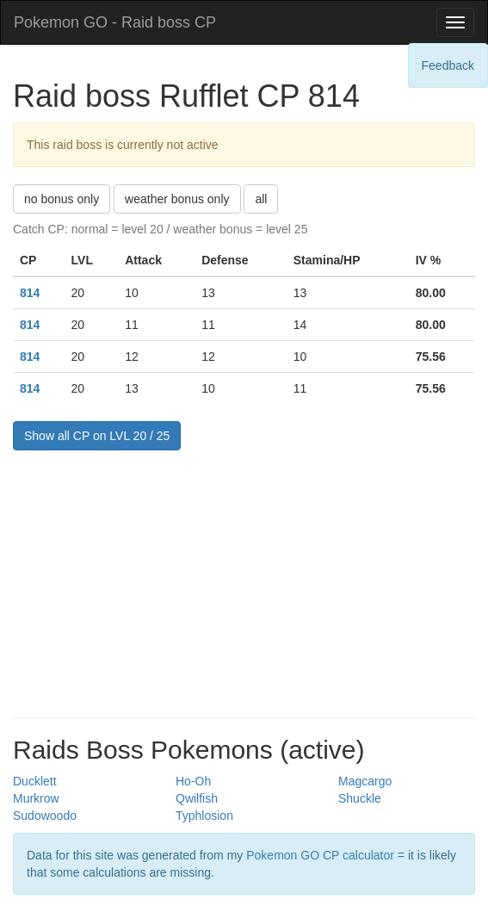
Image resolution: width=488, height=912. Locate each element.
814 (30, 293)
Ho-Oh (193, 781)
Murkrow (36, 798)
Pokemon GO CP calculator (320, 855)
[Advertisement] (244, 579)
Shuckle (359, 798)
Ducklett (35, 781)
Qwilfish (197, 798)
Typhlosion (204, 815)
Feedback (448, 65)
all (261, 199)
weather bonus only (177, 199)
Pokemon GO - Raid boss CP (115, 22)
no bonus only (61, 199)
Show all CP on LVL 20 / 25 (97, 436)
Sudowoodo (45, 815)
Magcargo (365, 781)
